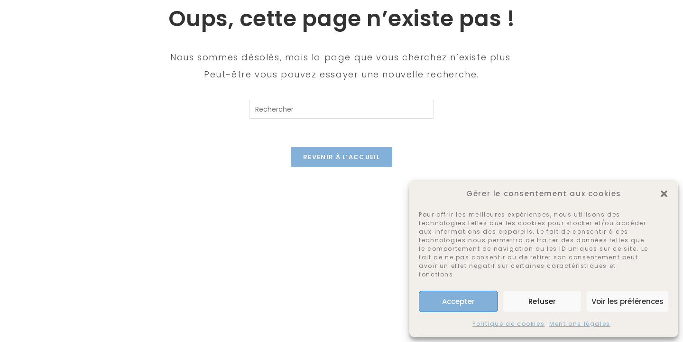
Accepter (458, 301)
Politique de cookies (508, 324)
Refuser (542, 301)
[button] (664, 194)
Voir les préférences (627, 301)
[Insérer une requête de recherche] (341, 109)
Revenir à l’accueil (341, 157)
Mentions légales (579, 324)
